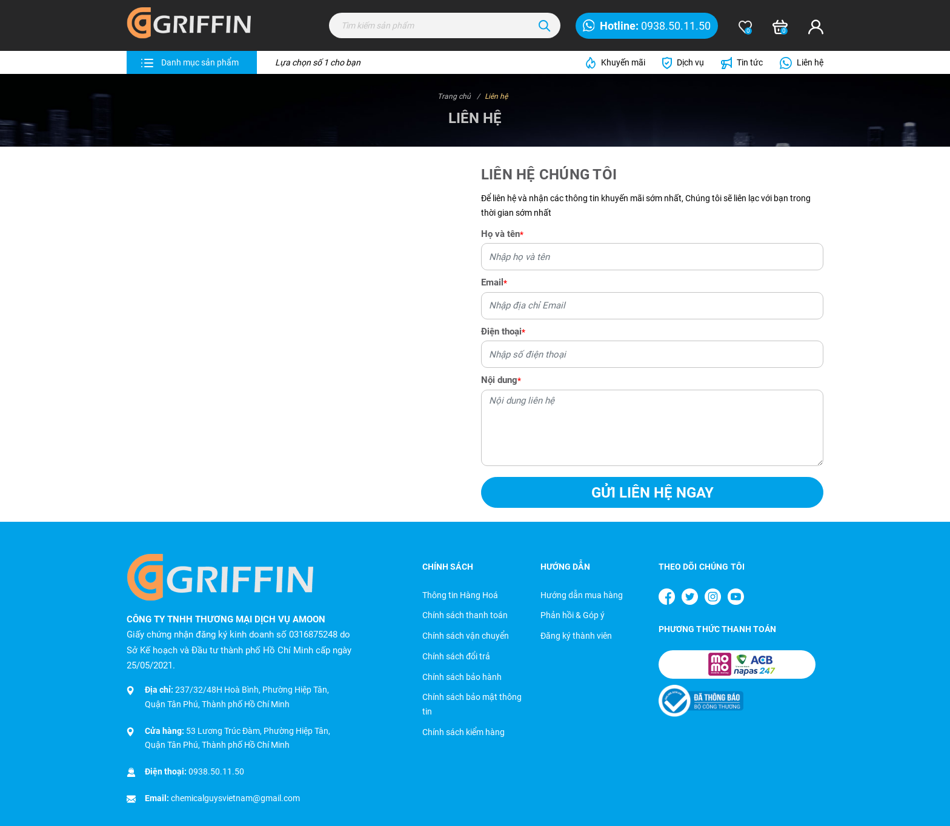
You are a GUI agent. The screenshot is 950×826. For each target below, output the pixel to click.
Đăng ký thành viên (576, 636)
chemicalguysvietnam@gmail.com (235, 798)
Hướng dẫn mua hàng (581, 595)
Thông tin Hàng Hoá (460, 595)
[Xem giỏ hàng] (780, 27)
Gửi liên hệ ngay (652, 492)
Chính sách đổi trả (456, 656)
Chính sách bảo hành (462, 677)
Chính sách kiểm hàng (463, 732)
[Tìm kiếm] (544, 25)
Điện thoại (503, 331)
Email (494, 282)
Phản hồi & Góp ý (572, 615)
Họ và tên (502, 233)
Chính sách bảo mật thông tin (472, 704)
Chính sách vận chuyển (465, 636)
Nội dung (501, 380)
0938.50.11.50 (216, 771)
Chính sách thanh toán (465, 615)
